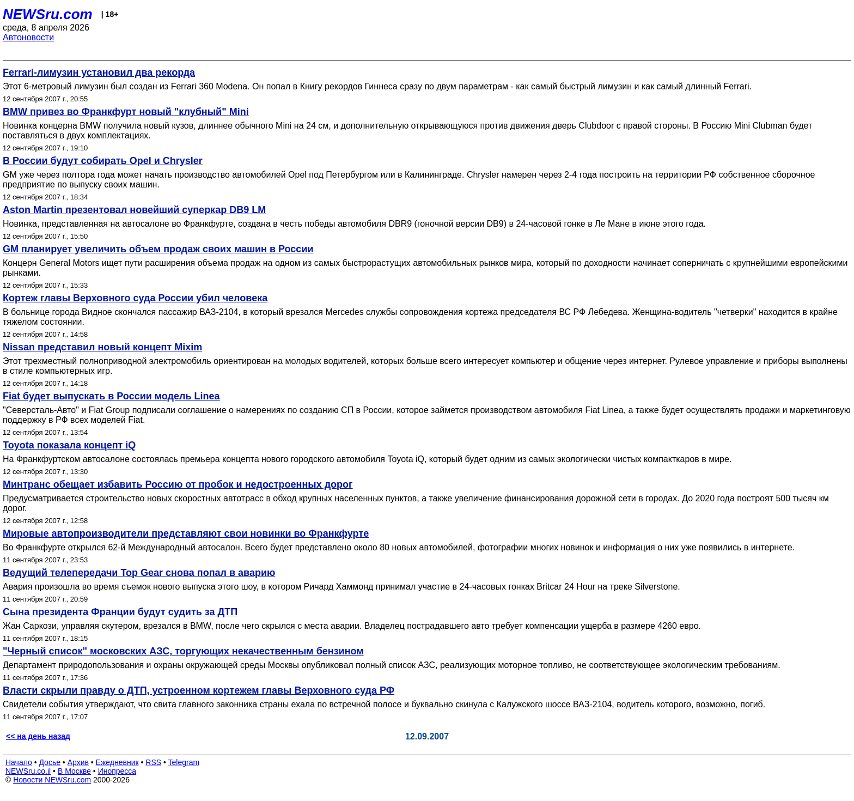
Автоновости (28, 37)
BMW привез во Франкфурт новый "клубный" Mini (126, 111)
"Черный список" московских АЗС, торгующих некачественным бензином (183, 651)
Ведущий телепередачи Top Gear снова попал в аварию (139, 572)
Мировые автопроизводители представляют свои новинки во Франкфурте (186, 533)
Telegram (184, 762)
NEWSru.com (48, 14)
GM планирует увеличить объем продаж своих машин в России (158, 249)
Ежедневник (117, 762)
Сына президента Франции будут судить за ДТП (120, 611)
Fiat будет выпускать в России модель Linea (111, 396)
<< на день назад (38, 736)
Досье (49, 762)
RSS (153, 762)
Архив (78, 762)
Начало (18, 762)
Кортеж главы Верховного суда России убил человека (135, 298)
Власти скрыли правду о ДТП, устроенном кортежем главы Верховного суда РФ (198, 690)
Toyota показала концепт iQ (69, 445)
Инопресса (117, 771)
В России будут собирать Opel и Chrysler (103, 160)
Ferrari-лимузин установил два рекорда (99, 72)
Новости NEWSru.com (52, 779)
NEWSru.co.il (28, 771)
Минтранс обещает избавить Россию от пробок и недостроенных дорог (178, 484)
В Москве (74, 771)
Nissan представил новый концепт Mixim (102, 347)
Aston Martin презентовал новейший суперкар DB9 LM (134, 209)
